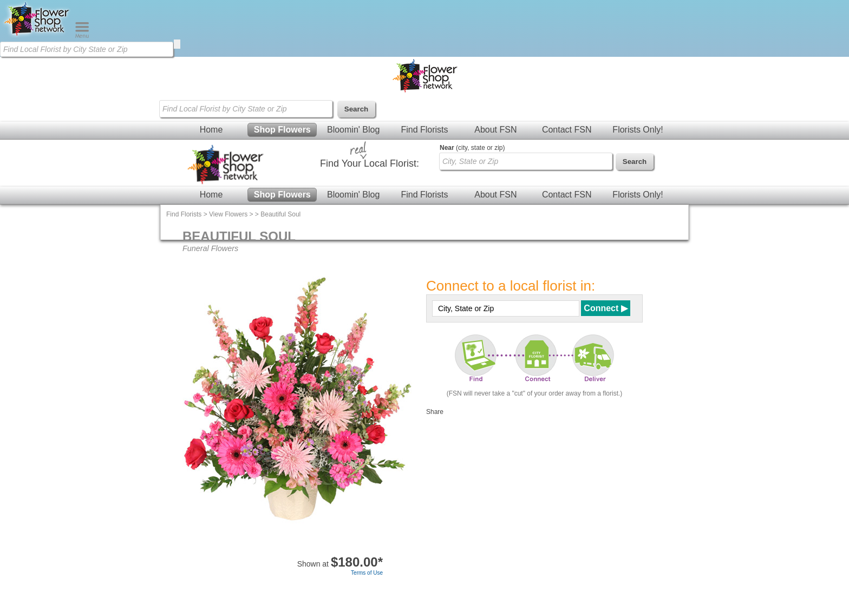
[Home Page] (37, 36)
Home (211, 129)
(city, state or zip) (472, 148)
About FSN (495, 129)
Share (434, 412)
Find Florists (424, 129)
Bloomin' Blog (353, 129)
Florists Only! (637, 129)
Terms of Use (367, 573)
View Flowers (228, 214)
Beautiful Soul (280, 214)
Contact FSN (567, 129)
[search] (177, 44)
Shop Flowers (282, 129)
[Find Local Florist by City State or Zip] (86, 49)
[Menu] (82, 36)
